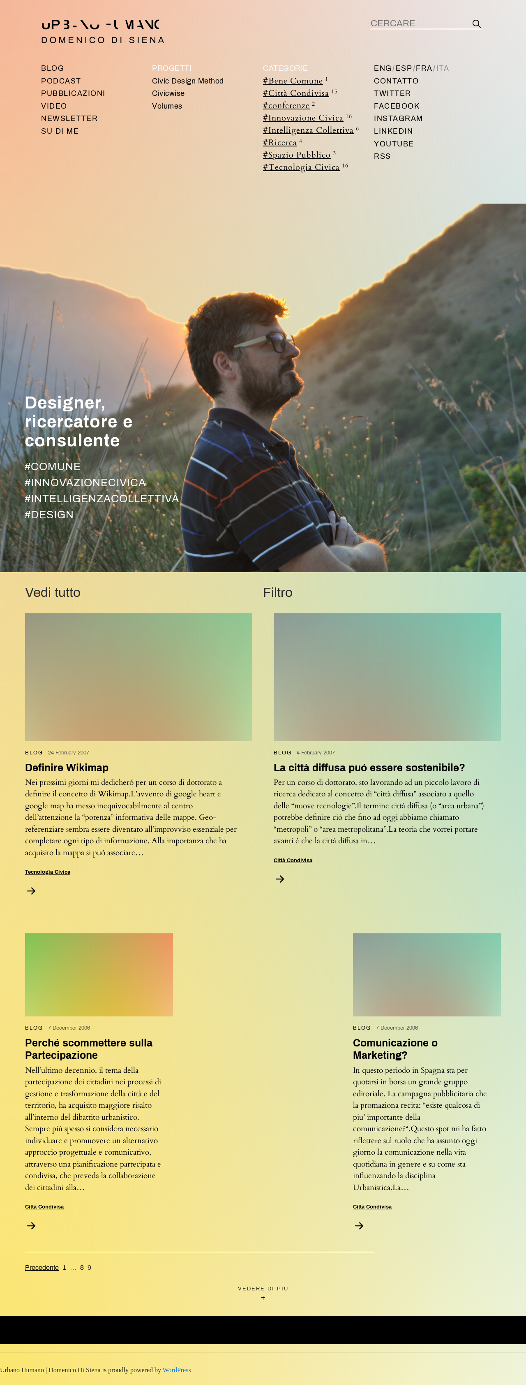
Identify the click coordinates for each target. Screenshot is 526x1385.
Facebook (397, 106)
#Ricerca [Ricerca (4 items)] (282, 142)
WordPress (177, 1369)
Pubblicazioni (73, 93)
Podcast (61, 81)
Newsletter (69, 118)
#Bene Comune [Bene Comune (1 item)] (295, 80)
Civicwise (168, 93)
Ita (443, 68)
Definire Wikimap (66, 767)
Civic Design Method (188, 81)
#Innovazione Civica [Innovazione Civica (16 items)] (307, 117)
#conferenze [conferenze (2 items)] (289, 105)
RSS (382, 156)
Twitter (392, 93)
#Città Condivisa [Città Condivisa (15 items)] (300, 93)
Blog (52, 68)
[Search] (477, 24)
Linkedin (393, 131)
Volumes (167, 106)
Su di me (60, 131)
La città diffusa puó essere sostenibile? (369, 767)
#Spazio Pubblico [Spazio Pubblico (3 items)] (299, 154)
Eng (383, 68)
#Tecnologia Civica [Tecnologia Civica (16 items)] (305, 167)
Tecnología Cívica (47, 872)
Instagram (398, 118)
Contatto (396, 81)
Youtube (394, 144)
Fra (424, 68)
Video (54, 106)
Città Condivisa (293, 860)
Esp (404, 68)
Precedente (42, 1267)
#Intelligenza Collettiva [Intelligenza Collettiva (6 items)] (311, 130)
